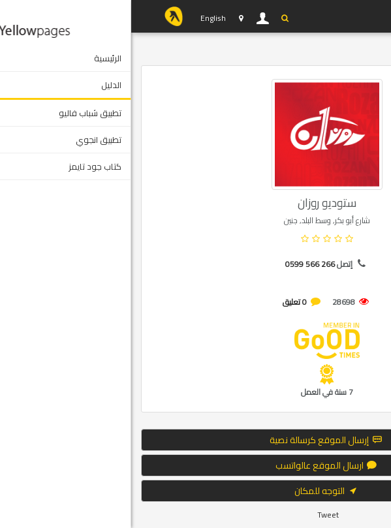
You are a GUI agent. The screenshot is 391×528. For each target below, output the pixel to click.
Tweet (197, 514)
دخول (131, 18)
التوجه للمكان (195, 490)
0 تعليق (163, 301)
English (82, 17)
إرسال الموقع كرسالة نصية (195, 439)
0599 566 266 (179, 264)
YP (42, 16)
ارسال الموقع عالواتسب (195, 465)
